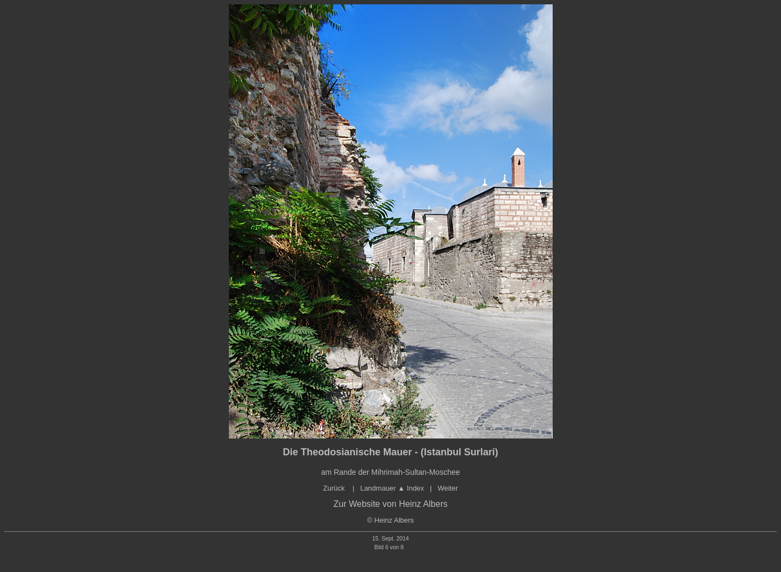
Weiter (448, 488)
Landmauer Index (392, 488)
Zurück (335, 488)
